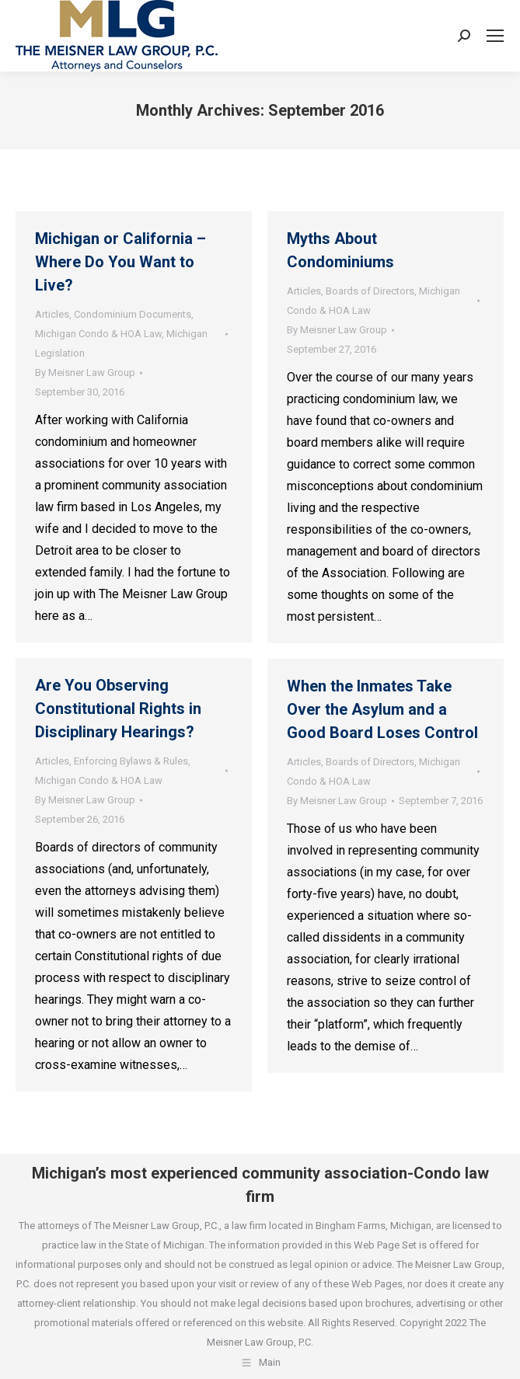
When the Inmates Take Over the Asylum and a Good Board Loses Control (382, 709)
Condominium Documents (132, 314)
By (85, 372)
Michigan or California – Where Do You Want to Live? (120, 261)
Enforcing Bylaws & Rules (131, 761)
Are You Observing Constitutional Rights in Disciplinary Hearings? (118, 708)
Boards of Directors (370, 291)
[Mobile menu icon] (495, 35)
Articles (52, 314)
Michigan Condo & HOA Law (98, 334)
